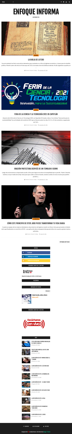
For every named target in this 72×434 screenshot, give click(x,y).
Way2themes (33, 431)
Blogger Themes (46, 431)
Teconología (36, 219)
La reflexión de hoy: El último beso (40, 366)
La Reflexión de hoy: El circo (39, 414)
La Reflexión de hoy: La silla (38, 398)
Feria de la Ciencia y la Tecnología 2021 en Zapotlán (36, 114)
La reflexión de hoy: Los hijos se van (41, 390)
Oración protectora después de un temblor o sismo (36, 168)
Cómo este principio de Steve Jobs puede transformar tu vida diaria (36, 223)
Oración (36, 164)
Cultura (36, 55)
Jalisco (36, 109)
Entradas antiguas (65, 242)
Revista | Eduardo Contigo (31, 70)
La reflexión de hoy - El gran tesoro (41, 382)
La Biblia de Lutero (36, 59)
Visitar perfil (35, 297)
